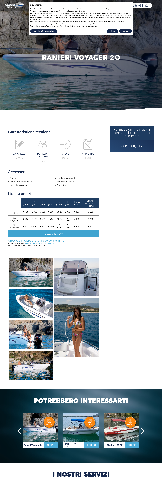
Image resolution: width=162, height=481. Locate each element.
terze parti (64, 13)
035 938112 (140, 5)
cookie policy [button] (80, 11)
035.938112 (132, 146)
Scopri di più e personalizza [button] (44, 31)
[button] (156, 5)
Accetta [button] (125, 31)
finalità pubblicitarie (42, 17)
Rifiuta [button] (112, 31)
